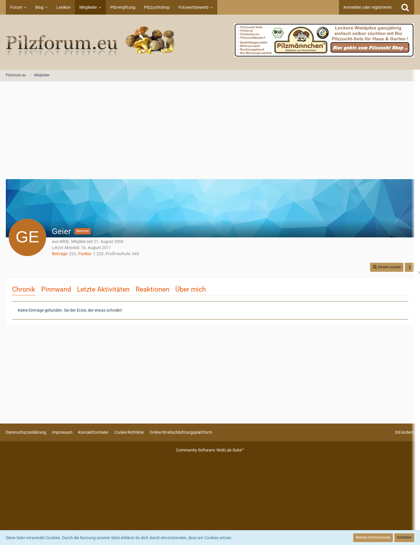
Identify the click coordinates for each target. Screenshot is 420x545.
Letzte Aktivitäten (103, 289)
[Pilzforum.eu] (210, 42)
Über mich (190, 289)
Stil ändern (404, 432)
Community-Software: (210, 450)
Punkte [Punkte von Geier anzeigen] (84, 253)
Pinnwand (56, 289)
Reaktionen (152, 289)
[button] (386, 267)
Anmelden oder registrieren (367, 7)
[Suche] (405, 7)
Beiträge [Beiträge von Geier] (59, 253)
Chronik (23, 289)
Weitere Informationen (373, 537)
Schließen (404, 537)
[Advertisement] (210, 131)
